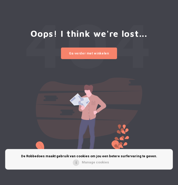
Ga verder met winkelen (89, 53)
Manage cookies (95, 162)
